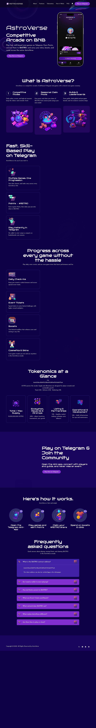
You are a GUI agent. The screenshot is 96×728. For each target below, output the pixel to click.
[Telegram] (81, 654)
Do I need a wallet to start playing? (36, 583)
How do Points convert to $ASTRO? (36, 592)
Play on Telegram (82, 3)
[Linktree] (72, 3)
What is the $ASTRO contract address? (37, 562)
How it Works (60, 3)
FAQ (68, 3)
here (49, 573)
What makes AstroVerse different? (35, 619)
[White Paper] (85, 654)
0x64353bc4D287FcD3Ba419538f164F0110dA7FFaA (48, 382)
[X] (76, 654)
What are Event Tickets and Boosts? (36, 601)
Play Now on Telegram (16, 56)
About (35, 3)
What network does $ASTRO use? (35, 610)
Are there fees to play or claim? (34, 628)
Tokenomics (50, 3)
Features (41, 3)
